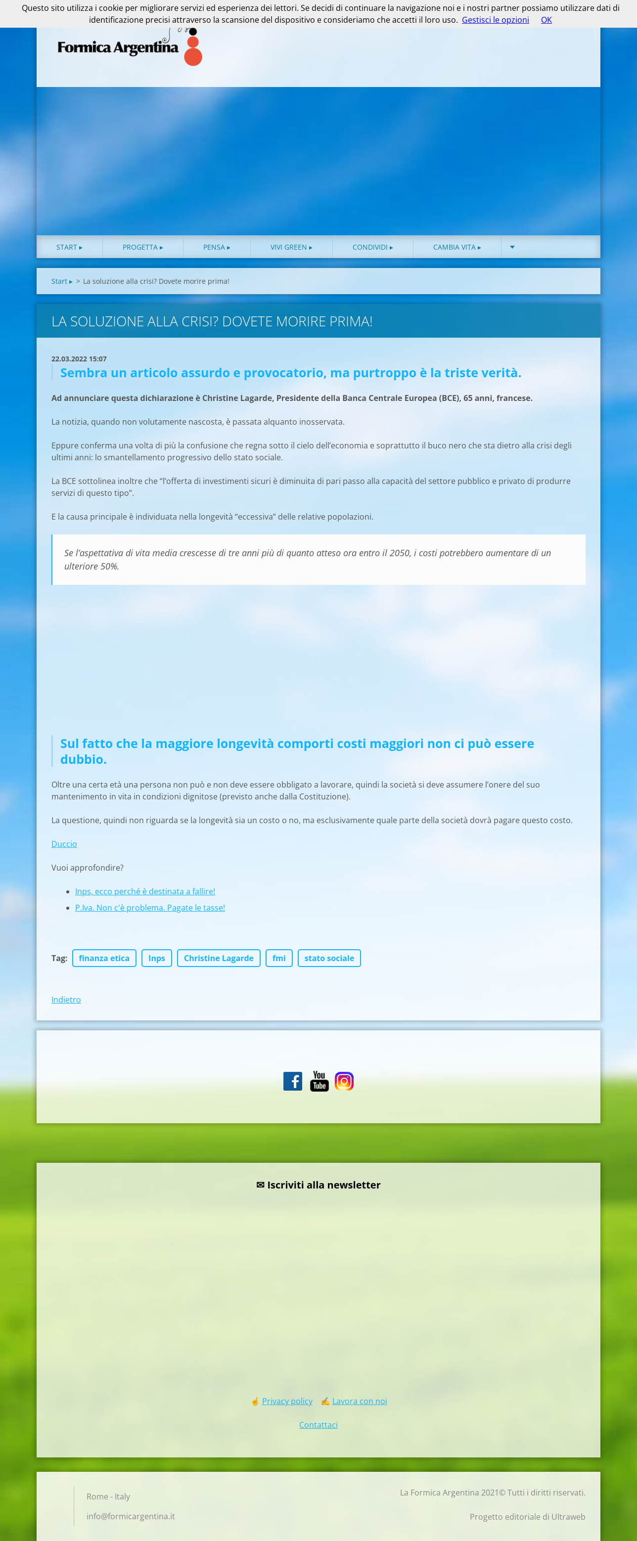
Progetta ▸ (143, 247)
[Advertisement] (318, 161)
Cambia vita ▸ (457, 247)
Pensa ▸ (216, 247)
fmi (279, 958)
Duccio (64, 843)
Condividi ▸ (373, 247)
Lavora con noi (359, 1401)
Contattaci (318, 1424)
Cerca (575, 29)
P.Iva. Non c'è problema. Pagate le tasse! (150, 907)
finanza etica (104, 958)
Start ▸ (69, 247)
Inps (156, 958)
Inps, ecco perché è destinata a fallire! (145, 891)
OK (546, 19)
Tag (58, 958)
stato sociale (330, 958)
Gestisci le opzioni (495, 19)
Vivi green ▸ (292, 247)
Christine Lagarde (219, 958)
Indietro (66, 999)
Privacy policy (287, 1401)
